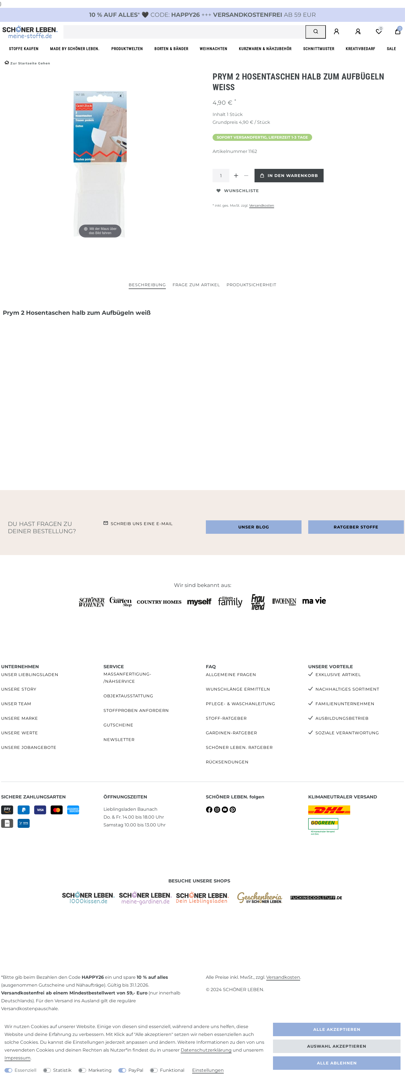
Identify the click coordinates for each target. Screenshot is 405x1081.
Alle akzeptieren (337, 1029)
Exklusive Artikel (338, 674)
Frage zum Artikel (196, 284)
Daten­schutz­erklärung (206, 1050)
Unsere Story (18, 689)
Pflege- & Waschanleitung (240, 703)
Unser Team (16, 703)
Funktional (172, 1070)
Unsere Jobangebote (28, 747)
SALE (391, 48)
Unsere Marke (19, 718)
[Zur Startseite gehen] (27, 63)
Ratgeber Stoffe (356, 527)
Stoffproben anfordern (136, 710)
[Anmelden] (337, 31)
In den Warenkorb (289, 175)
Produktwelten (127, 48)
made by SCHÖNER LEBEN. (75, 48)
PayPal (135, 1070)
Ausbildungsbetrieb (342, 718)
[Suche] (315, 32)
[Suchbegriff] (184, 32)
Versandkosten (261, 205)
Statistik (62, 1070)
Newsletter (119, 739)
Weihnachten (213, 48)
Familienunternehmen (345, 703)
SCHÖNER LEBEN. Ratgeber (239, 747)
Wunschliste (237, 190)
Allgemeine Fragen (231, 674)
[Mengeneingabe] (221, 175)
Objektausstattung (128, 695)
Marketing (100, 1070)
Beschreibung (147, 284)
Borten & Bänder (171, 48)
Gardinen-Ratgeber (231, 732)
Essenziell (25, 1070)
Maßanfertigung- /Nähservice (127, 678)
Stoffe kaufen (24, 48)
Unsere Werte (19, 732)
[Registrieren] (359, 31)
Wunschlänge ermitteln (238, 689)
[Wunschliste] (378, 31)
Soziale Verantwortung (347, 732)
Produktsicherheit (251, 284)
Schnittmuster (318, 48)
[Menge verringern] (246, 175)
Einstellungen (208, 1070)
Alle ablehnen (337, 1063)
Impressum (17, 1058)
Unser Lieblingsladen (29, 674)
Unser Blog (253, 527)
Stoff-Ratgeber (226, 718)
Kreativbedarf (360, 48)
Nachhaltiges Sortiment (347, 689)
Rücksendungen (227, 762)
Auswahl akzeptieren (336, 1046)
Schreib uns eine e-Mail (142, 523)
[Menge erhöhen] (236, 175)
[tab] (147, 285)
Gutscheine (118, 725)
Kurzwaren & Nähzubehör (265, 48)
